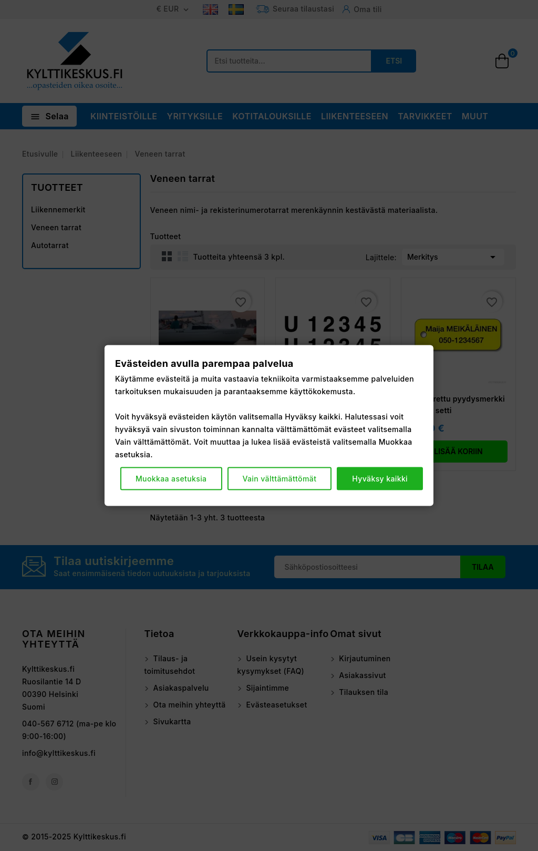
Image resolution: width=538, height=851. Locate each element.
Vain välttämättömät (279, 478)
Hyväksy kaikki (380, 478)
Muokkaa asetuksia (171, 478)
